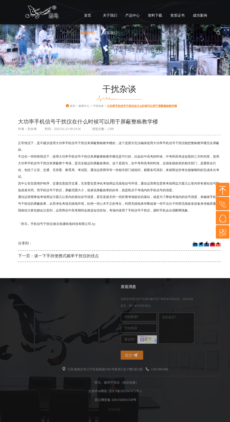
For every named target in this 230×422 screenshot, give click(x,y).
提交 (153, 355)
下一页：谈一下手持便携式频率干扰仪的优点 (58, 256)
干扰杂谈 (98, 106)
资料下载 (155, 15)
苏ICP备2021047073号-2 (125, 391)
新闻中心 (87, 33)
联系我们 (110, 33)
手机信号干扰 (16, 305)
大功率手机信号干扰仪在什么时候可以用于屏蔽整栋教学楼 (142, 106)
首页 (87, 15)
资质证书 (177, 15)
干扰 (10, 319)
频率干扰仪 (15, 299)
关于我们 (110, 15)
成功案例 (200, 15)
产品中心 (132, 15)
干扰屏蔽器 (15, 312)
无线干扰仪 (15, 325)
